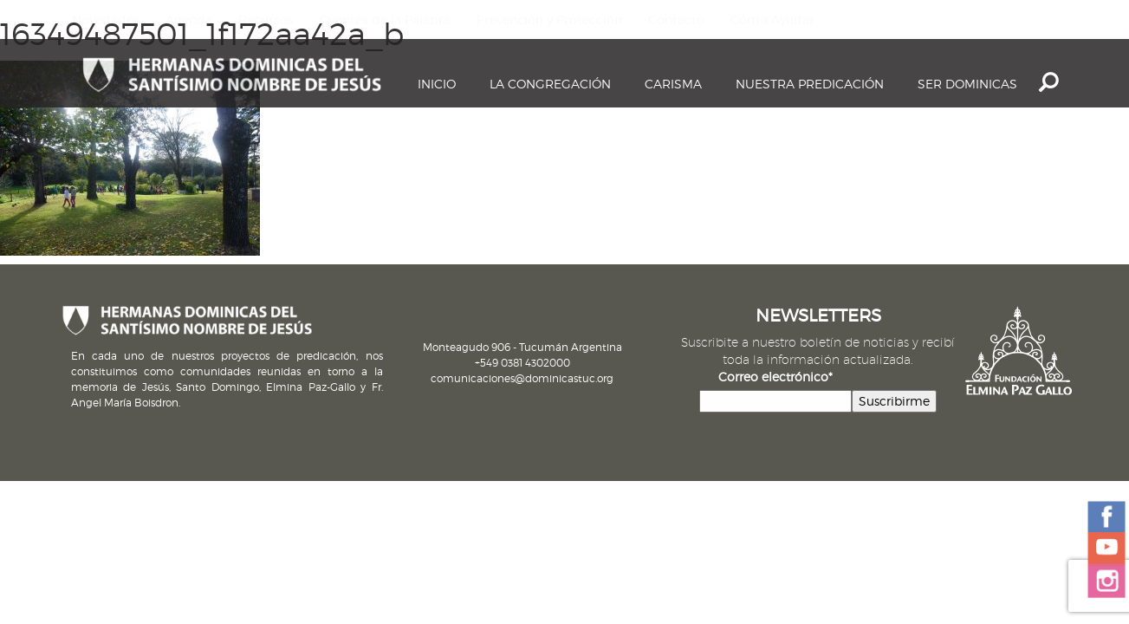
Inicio (437, 83)
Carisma (673, 83)
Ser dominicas (967, 83)
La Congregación (550, 83)
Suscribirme (894, 400)
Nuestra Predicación (810, 83)
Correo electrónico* (775, 376)
